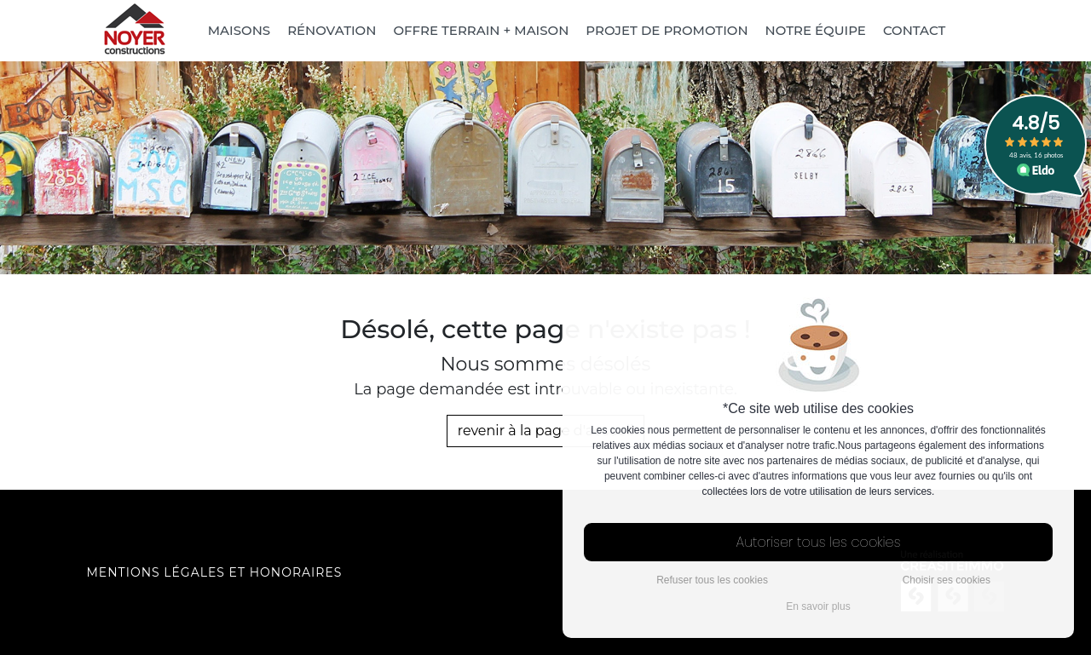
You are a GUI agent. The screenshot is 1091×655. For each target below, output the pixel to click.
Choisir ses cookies (946, 580)
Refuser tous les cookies (712, 580)
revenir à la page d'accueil (546, 430)
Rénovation (331, 30)
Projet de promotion (667, 30)
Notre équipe (815, 30)
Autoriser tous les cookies (818, 542)
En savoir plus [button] (818, 606)
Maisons (239, 30)
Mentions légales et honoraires (215, 572)
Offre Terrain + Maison (481, 30)
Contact (914, 30)
